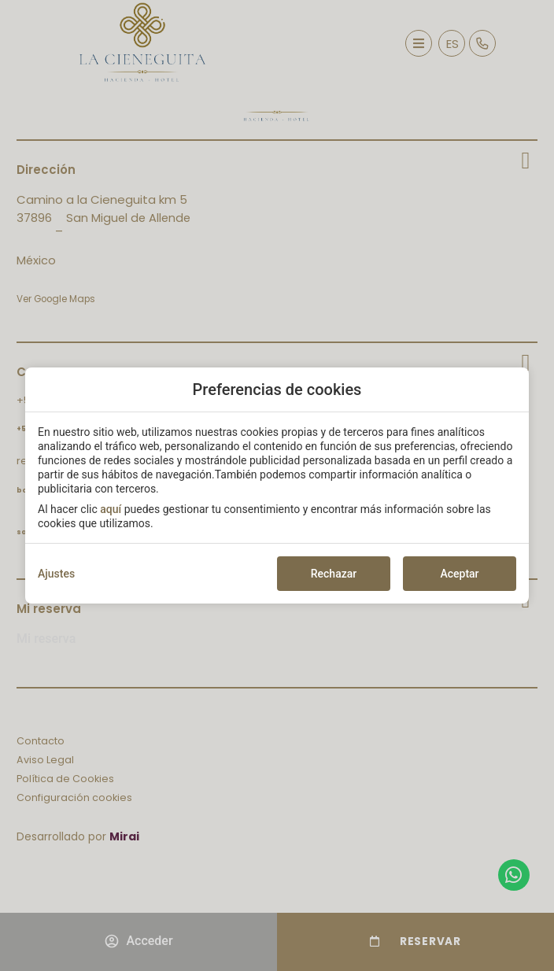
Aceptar (459, 573)
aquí (110, 509)
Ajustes (56, 573)
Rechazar (333, 573)
